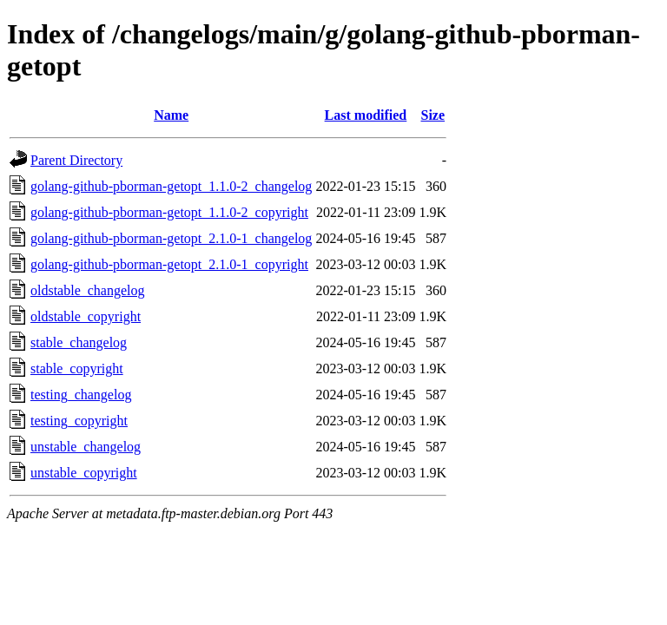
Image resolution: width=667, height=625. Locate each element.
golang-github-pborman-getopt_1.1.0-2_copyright (169, 212)
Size (432, 115)
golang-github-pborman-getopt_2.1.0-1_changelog (171, 238)
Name (171, 115)
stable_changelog (78, 342)
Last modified (366, 115)
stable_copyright (76, 368)
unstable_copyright (83, 472)
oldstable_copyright (85, 316)
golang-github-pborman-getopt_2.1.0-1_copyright (169, 264)
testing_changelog (80, 394)
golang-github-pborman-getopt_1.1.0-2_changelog (171, 186)
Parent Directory (76, 160)
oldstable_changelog (87, 290)
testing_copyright (79, 420)
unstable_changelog (85, 446)
